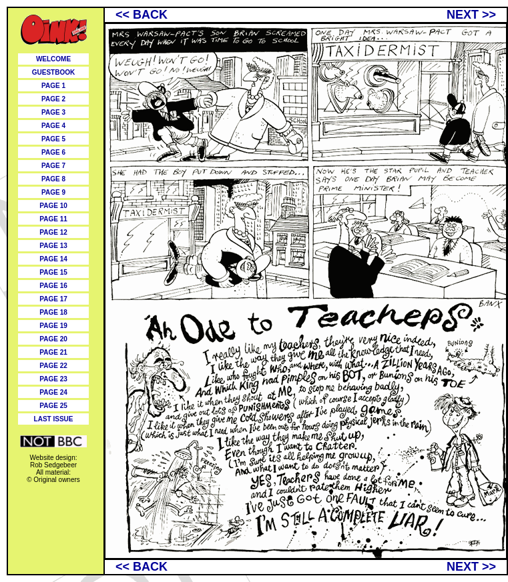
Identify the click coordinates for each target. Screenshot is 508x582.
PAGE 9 (53, 192)
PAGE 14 (53, 259)
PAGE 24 (53, 392)
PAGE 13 (53, 245)
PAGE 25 (53, 405)
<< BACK (141, 14)
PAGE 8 (53, 179)
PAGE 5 (53, 139)
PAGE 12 (53, 232)
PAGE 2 (53, 99)
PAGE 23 (53, 379)
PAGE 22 (53, 365)
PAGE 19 (53, 325)
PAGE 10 (53, 205)
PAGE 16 (53, 285)
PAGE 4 (53, 125)
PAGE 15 (53, 272)
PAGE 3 (53, 112)
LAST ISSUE (53, 419)
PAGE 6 (53, 152)
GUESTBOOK (53, 72)
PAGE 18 (53, 312)
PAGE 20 (53, 339)
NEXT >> (471, 14)
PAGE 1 (53, 85)
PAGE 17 (53, 299)
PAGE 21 (53, 352)
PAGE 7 (53, 165)
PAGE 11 (53, 219)
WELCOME (53, 59)
